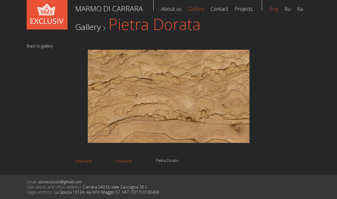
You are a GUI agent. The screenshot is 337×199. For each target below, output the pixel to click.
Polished (123, 161)
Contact (219, 8)
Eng (274, 8)
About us (171, 8)
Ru (288, 8)
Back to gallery (40, 46)
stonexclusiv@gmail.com (60, 182)
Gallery (88, 26)
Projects (244, 8)
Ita (300, 8)
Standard (83, 161)
